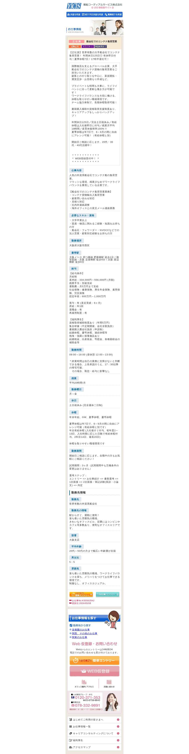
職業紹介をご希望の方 (113, 14)
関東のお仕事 (79, 637)
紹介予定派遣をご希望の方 (92, 14)
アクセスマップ (82, 747)
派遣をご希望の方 (73, 14)
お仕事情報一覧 (82, 726)
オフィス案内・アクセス (84, 683)
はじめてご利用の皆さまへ (88, 719)
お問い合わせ (109, 683)
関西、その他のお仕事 (84, 633)
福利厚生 (78, 740)
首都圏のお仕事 (81, 629)
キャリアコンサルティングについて (93, 733)
